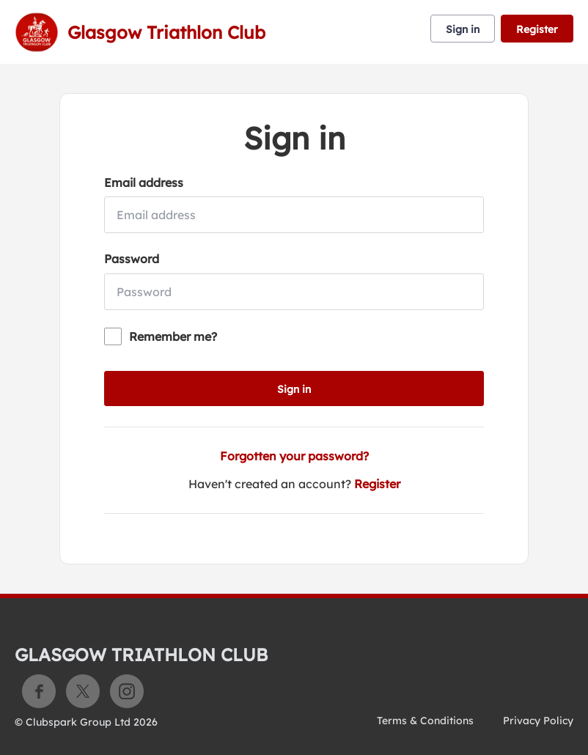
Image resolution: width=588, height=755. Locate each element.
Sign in (462, 29)
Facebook (39, 691)
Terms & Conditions (425, 720)
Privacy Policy (538, 720)
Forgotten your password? (294, 456)
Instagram (127, 691)
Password (131, 258)
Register (537, 29)
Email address (143, 182)
